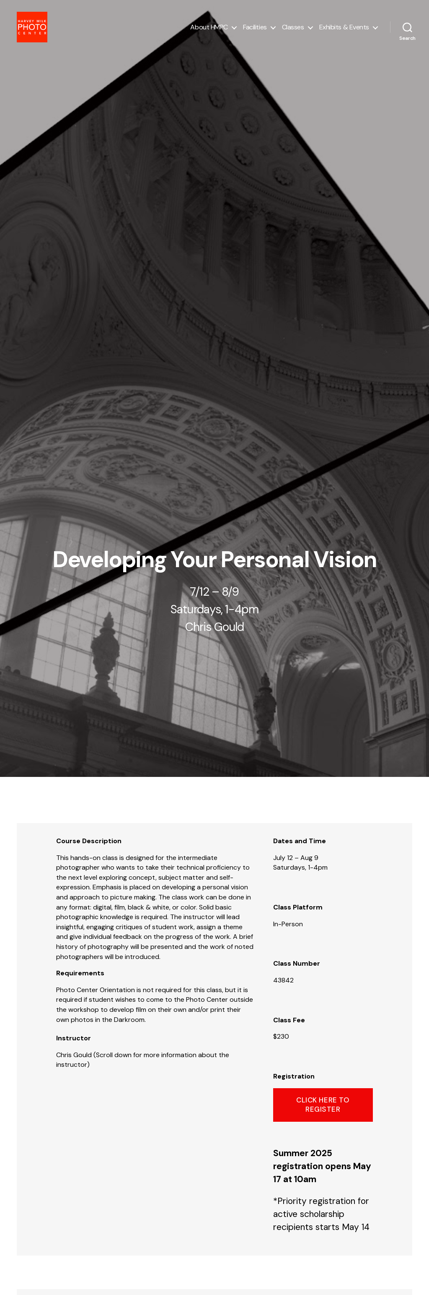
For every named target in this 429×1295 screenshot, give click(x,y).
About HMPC (209, 30)
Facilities (255, 30)
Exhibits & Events (344, 30)
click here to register (322, 1104)
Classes (293, 30)
